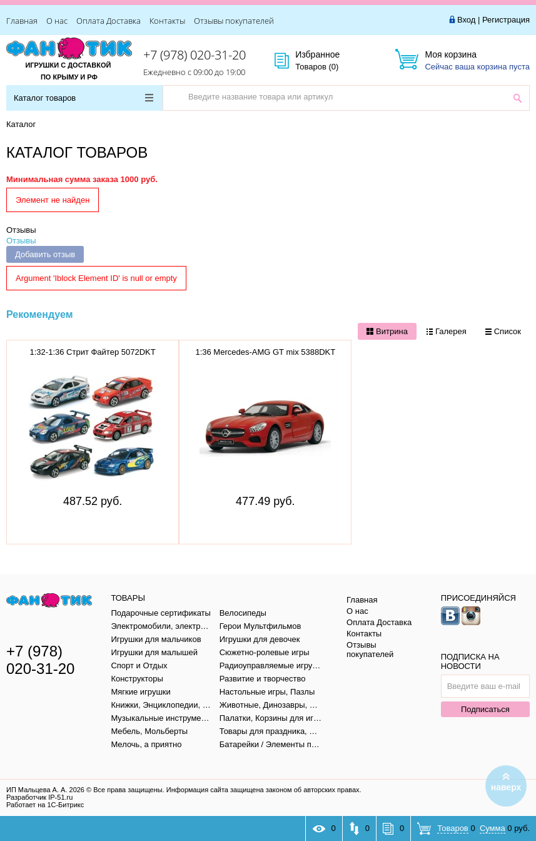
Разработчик (39, 797)
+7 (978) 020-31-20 (194, 54)
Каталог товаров (83, 98)
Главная (22, 20)
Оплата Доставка (108, 20)
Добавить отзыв (45, 254)
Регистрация (506, 19)
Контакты (167, 20)
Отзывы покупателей (234, 20)
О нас (57, 20)
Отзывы (21, 230)
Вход (466, 19)
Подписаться (485, 709)
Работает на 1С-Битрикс (45, 804)
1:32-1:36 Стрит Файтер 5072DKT (93, 352)
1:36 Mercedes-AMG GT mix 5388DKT (265, 352)
